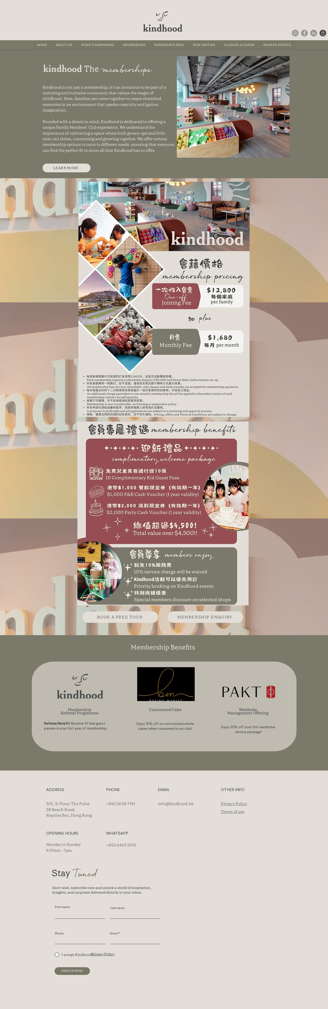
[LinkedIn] (313, 33)
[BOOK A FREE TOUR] (120, 617)
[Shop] (323, 33)
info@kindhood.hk (175, 803)
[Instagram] (295, 33)
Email (114, 933)
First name (62, 906)
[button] (239, 44)
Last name (117, 908)
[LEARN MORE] (66, 168)
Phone (59, 933)
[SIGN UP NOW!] (72, 971)
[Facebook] (304, 33)
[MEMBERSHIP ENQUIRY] (205, 617)
